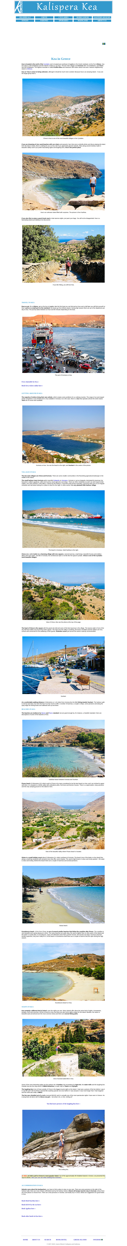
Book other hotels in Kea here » (32, 1216)
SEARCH (47, 1240)
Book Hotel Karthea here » (31, 1201)
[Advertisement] (61, 41)
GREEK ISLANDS (80, 1240)
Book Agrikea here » (29, 1208)
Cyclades (47, 64)
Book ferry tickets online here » (32, 386)
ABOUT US (36, 1240)
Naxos (43, 713)
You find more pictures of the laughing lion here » (63, 1104)
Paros (51, 713)
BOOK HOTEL (61, 1240)
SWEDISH (97, 1240)
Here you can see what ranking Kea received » (46, 1177)
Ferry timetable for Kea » (30, 382)
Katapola (56, 480)
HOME (25, 1240)
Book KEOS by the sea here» (31, 1205)
